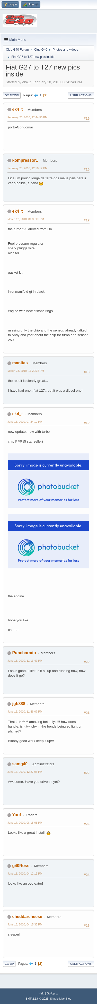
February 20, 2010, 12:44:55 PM (27, 117)
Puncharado (24, 653)
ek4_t (17, 109)
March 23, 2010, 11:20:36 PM (25, 370)
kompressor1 (25, 160)
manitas (20, 363)
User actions (81, 95)
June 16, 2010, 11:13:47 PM (24, 660)
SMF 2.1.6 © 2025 (37, 998)
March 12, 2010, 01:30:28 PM (25, 219)
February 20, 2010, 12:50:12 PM (27, 168)
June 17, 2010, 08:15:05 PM (24, 822)
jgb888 (18, 703)
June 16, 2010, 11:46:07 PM (24, 711)
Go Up (9, 963)
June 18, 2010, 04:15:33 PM (24, 924)
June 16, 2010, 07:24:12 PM (24, 421)
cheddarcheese (27, 916)
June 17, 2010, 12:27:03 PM (24, 771)
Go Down (12, 95)
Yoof (16, 815)
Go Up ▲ (52, 993)
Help (41, 993)
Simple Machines (60, 998)
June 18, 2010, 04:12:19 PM (24, 873)
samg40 (20, 764)
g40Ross (20, 865)
